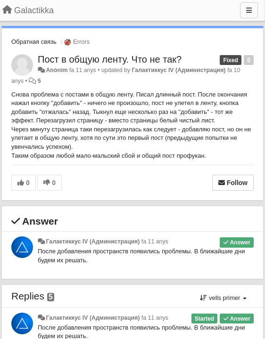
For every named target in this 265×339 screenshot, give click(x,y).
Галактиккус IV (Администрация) (179, 70)
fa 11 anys (154, 241)
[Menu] (249, 10)
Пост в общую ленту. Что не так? (110, 59)
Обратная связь (34, 41)
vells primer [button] (223, 297)
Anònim (56, 70)
